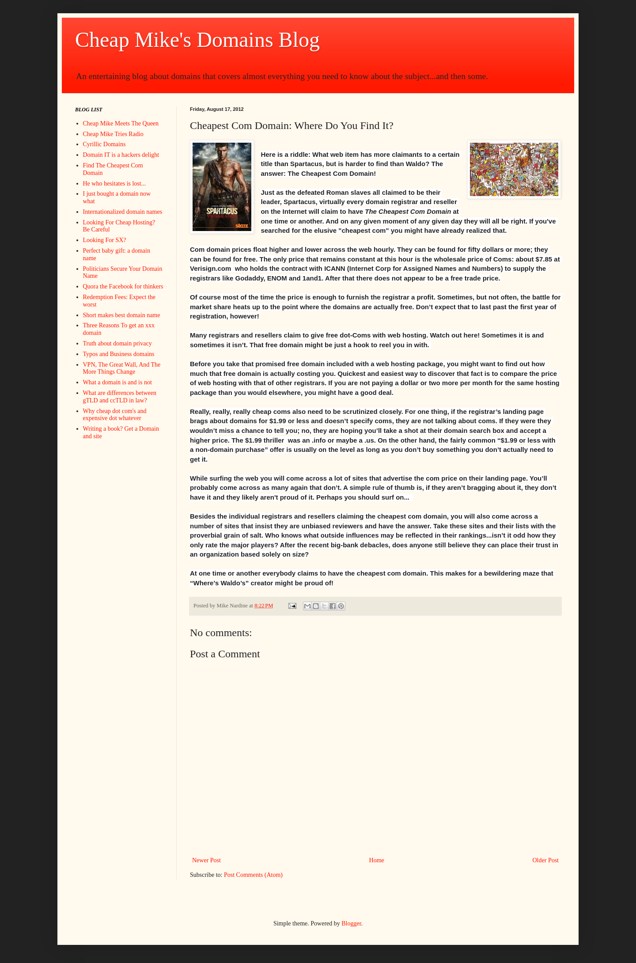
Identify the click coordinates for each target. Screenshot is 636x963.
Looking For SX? (104, 240)
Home (376, 860)
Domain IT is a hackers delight (121, 155)
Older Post (546, 860)
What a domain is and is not (117, 382)
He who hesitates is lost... (114, 183)
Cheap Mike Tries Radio (113, 134)
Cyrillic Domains (104, 144)
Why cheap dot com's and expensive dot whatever (115, 415)
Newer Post (206, 860)
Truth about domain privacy (117, 343)
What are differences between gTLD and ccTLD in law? (119, 397)
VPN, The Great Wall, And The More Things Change (122, 368)
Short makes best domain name (121, 315)
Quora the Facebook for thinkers (123, 286)
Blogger (351, 923)
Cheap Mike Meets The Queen (121, 123)
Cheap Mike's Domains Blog (197, 39)
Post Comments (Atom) (253, 875)
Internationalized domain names (123, 212)
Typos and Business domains (119, 354)
